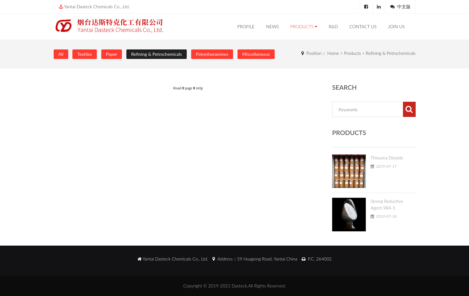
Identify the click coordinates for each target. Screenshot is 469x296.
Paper (111, 54)
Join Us (396, 26)
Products (303, 26)
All (61, 54)
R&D (333, 26)
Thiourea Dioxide (387, 157)
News (272, 26)
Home (333, 53)
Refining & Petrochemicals (156, 54)
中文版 (404, 6)
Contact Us (363, 26)
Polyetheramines (212, 54)
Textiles (84, 54)
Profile (245, 26)
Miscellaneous (256, 54)
